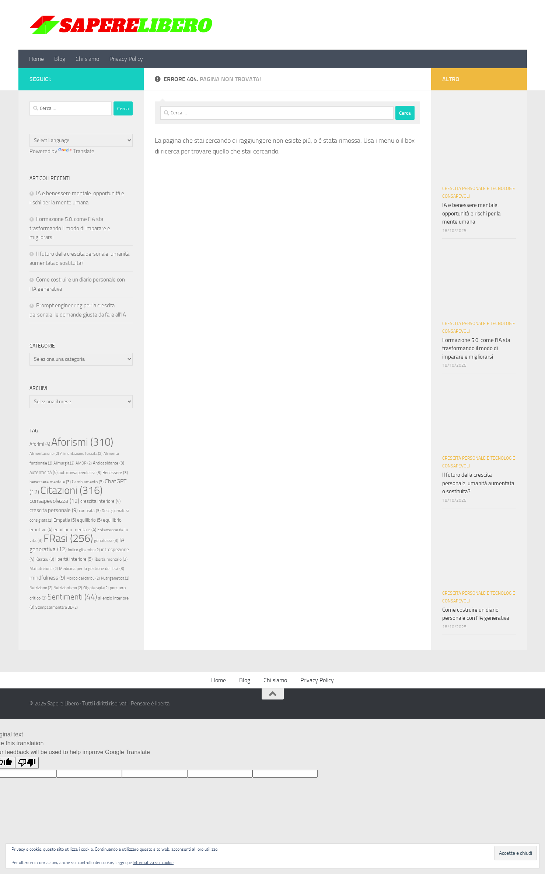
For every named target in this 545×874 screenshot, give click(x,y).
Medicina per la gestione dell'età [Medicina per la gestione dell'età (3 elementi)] (91, 568)
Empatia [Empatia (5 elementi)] (64, 520)
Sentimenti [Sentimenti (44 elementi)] (72, 597)
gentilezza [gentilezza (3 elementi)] (106, 540)
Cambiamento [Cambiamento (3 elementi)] (88, 481)
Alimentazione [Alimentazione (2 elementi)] (44, 453)
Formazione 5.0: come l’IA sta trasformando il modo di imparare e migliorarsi (69, 228)
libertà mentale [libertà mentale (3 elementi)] (110, 559)
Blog (59, 58)
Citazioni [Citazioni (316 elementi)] (71, 490)
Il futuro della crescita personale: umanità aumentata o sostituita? (478, 483)
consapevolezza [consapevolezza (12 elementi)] (54, 500)
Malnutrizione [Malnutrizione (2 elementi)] (43, 568)
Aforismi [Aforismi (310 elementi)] (82, 442)
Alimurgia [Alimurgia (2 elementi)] (63, 463)
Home (36, 58)
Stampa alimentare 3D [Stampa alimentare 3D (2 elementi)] (56, 607)
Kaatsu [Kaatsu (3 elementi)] (44, 559)
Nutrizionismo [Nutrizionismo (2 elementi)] (67, 587)
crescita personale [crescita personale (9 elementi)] (53, 510)
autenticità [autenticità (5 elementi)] (43, 472)
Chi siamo (87, 58)
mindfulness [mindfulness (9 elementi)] (47, 577)
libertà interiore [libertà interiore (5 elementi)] (73, 559)
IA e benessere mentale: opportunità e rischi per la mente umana (471, 213)
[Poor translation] (27, 763)
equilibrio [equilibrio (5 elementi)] (89, 520)
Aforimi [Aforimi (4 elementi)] (39, 444)
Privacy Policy (126, 58)
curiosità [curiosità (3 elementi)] (90, 510)
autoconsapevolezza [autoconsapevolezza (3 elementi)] (80, 472)
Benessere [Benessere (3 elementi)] (115, 472)
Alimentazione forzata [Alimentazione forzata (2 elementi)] (81, 453)
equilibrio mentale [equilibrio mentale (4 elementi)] (74, 529)
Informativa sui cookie (153, 862)
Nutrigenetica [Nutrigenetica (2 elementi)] (115, 578)
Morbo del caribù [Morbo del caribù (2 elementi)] (83, 578)
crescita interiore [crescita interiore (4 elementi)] (100, 501)
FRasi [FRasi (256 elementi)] (68, 538)
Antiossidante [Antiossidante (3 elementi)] (108, 463)
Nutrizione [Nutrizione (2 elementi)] (40, 587)
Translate (76, 151)
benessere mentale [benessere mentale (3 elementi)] (50, 481)
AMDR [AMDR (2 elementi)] (84, 463)
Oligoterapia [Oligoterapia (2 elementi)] (96, 587)
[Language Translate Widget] (81, 140)
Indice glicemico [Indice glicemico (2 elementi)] (84, 549)
